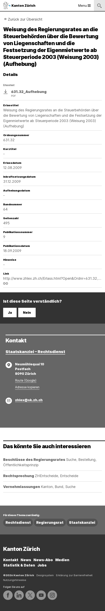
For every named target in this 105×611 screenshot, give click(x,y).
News (26, 560)
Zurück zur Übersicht (25, 19)
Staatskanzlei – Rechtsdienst (35, 351)
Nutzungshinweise (14, 580)
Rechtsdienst (18, 522)
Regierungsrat (49, 522)
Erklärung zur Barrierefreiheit (74, 575)
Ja (10, 312)
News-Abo (43, 560)
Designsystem (45, 575)
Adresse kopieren (27, 387)
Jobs (42, 565)
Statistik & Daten (19, 565)
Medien (62, 560)
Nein (27, 312)
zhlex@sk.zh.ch (29, 400)
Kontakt (10, 560)
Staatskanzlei (82, 522)
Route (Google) (25, 380)
